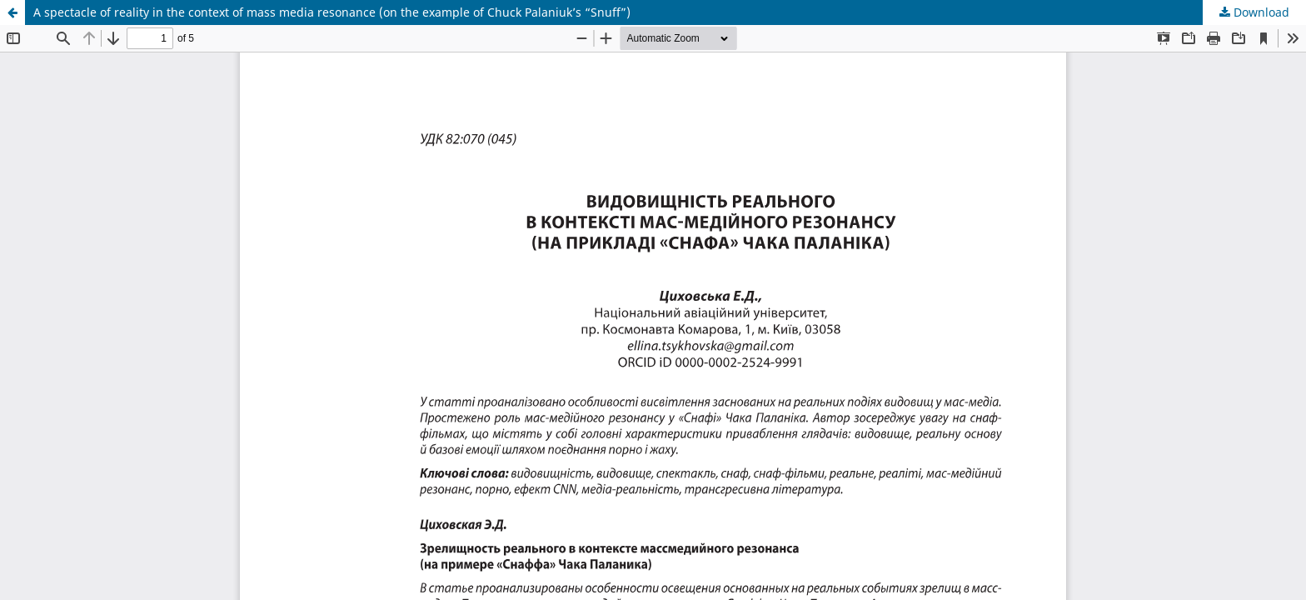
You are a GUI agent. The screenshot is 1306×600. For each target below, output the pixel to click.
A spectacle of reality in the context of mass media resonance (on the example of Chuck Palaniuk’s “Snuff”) (332, 12)
